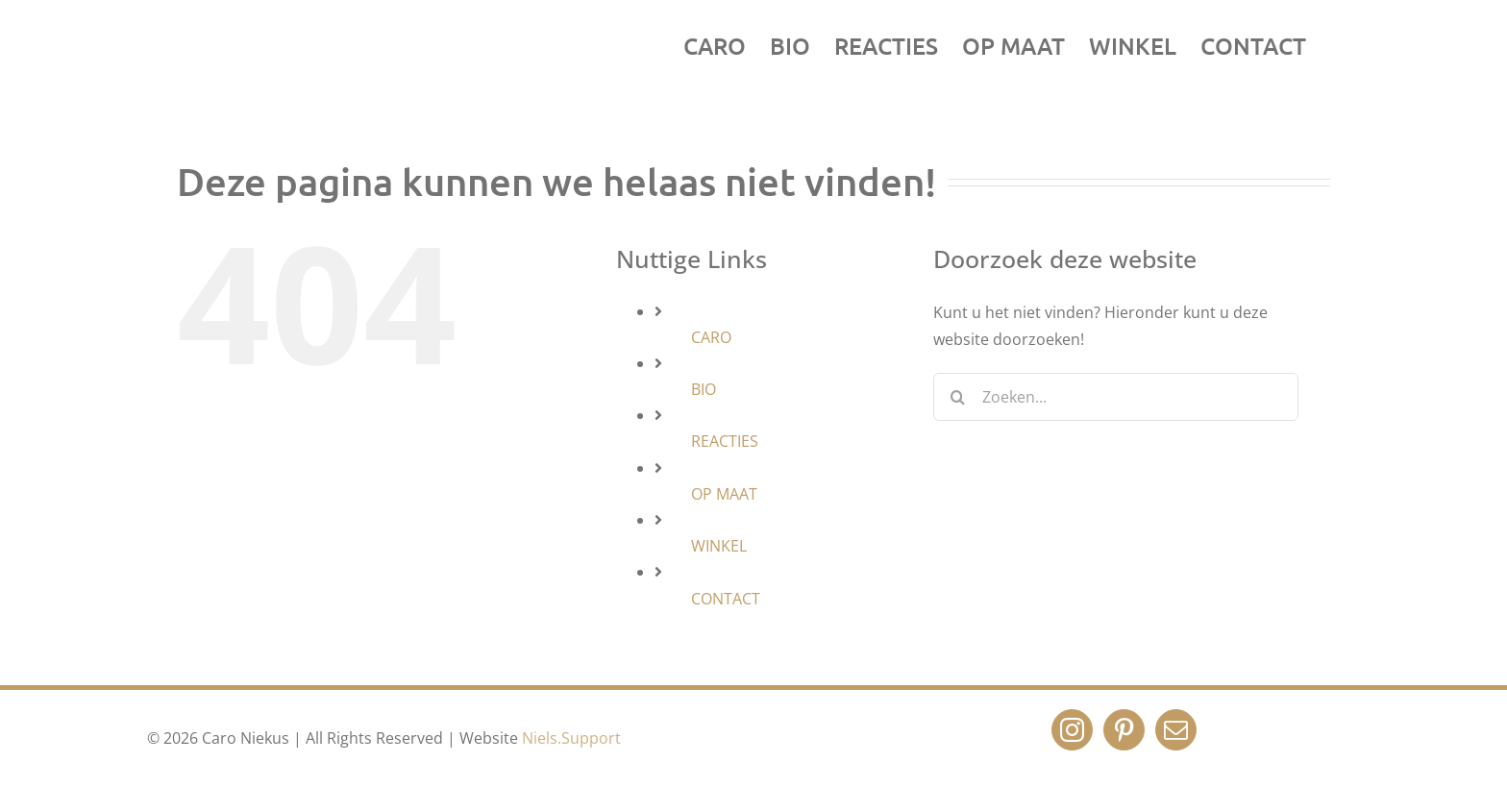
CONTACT (725, 598)
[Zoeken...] (1115, 397)
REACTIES (724, 441)
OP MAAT (724, 493)
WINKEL (719, 545)
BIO (703, 389)
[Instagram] (1072, 729)
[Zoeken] (957, 397)
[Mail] (1176, 729)
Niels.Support (571, 738)
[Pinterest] (1124, 729)
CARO (711, 337)
